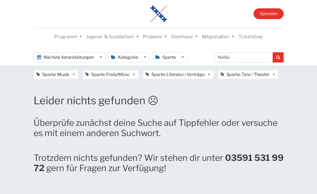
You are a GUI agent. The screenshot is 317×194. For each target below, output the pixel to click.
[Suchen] (278, 57)
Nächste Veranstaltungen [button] (66, 57)
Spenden (268, 13)
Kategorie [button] (125, 57)
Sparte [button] (166, 57)
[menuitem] (250, 37)
